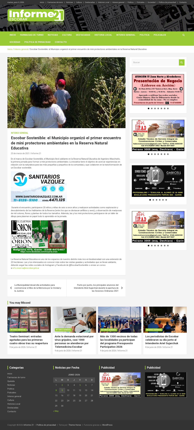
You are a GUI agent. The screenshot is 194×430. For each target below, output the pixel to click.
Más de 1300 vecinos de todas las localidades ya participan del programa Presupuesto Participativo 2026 (118, 341)
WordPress (107, 425)
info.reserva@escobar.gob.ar (26, 268)
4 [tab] (158, 108)
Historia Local (103, 2)
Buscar (181, 62)
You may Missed (19, 302)
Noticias (69, 2)
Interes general (118, 2)
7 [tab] (168, 108)
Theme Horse (74, 425)
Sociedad (151, 2)
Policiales (140, 2)
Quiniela (11, 381)
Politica (130, 2)
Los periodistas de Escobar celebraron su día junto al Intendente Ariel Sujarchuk (162, 340)
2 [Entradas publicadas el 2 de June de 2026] (62, 385)
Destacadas (90, 2)
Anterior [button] (135, 89)
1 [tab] (148, 108)
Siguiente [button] (181, 89)
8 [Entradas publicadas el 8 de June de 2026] (56, 390)
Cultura (79, 2)
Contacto (183, 2)
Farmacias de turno (55, 2)
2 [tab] (152, 108)
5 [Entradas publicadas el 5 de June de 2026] (80, 385)
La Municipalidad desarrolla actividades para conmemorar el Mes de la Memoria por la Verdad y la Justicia (37, 288)
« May (56, 411)
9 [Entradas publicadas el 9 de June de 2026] (62, 390)
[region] (158, 90)
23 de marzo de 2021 (20, 153)
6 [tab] (164, 108)
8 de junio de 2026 (153, 347)
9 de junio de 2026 (17, 347)
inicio (42, 2)
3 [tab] (155, 108)
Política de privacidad (167, 2)
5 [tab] (161, 108)
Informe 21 (36, 153)
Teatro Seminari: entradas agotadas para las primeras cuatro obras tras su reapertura (29, 340)
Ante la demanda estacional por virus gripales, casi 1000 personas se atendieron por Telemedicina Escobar (74, 341)
